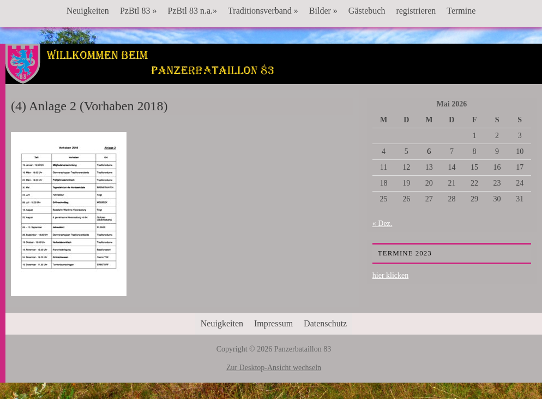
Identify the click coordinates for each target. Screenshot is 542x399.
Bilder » (323, 10)
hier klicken (390, 275)
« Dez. (382, 223)
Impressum (273, 323)
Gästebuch (367, 10)
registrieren (416, 10)
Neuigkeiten (88, 10)
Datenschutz (325, 323)
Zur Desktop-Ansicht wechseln (273, 368)
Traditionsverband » (263, 10)
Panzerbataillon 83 (274, 77)
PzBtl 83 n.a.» (192, 10)
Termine (461, 10)
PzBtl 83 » (138, 10)
